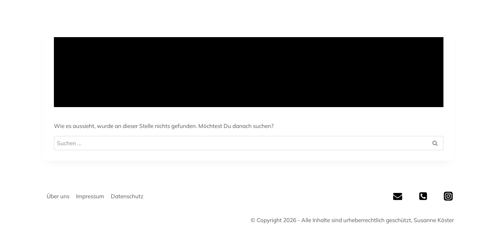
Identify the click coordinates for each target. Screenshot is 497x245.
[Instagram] (448, 196)
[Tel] (423, 196)
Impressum (90, 196)
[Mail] (398, 196)
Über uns (58, 196)
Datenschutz (127, 196)
